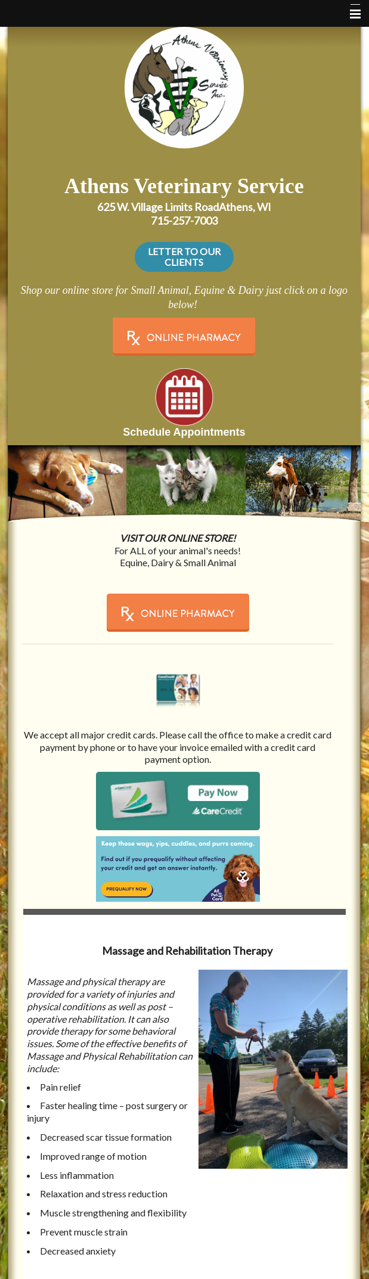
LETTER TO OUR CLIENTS (184, 257)
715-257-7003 (184, 220)
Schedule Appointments (184, 432)
